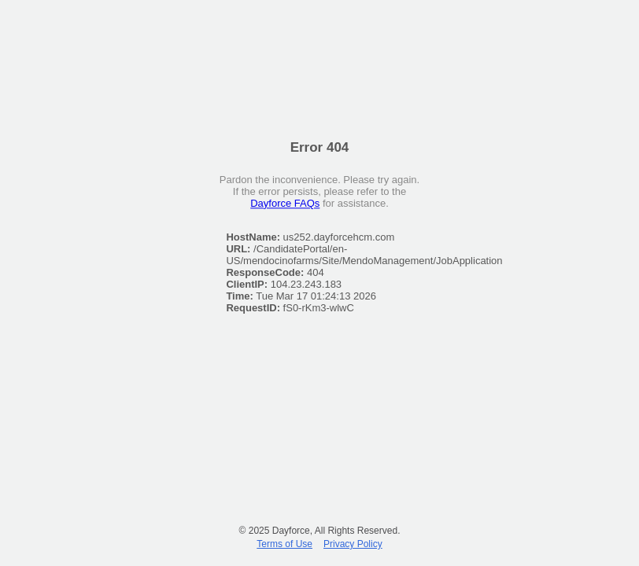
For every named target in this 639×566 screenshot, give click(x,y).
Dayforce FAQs (285, 203)
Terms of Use (284, 543)
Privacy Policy (352, 543)
